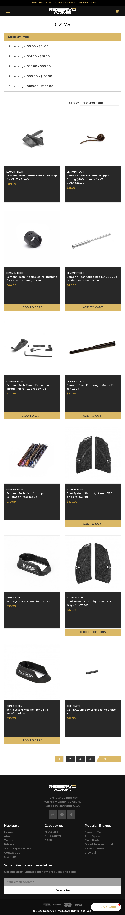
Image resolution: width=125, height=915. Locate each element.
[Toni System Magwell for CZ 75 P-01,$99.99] (32, 564)
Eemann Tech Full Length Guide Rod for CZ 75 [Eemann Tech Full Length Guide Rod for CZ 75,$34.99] (91, 387)
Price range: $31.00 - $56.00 (29, 56)
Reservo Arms (94, 848)
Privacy (9, 844)
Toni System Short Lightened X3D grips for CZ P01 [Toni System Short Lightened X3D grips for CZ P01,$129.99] (90, 495)
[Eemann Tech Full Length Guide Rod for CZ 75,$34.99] (93, 347)
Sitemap (10, 856)
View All (90, 852)
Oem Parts (92, 840)
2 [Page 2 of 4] (70, 759)
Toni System (93, 836)
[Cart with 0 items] (111, 10)
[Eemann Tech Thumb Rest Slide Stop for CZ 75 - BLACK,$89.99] (32, 138)
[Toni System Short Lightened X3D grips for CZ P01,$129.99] (93, 455)
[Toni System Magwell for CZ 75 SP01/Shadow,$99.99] (32, 672)
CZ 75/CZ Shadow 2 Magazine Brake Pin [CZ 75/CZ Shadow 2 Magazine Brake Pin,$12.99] (91, 711)
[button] (106, 907)
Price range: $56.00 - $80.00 (29, 66)
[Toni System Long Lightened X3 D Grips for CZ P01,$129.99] (93, 564)
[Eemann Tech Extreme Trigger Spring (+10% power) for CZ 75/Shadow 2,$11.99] (93, 138)
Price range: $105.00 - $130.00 (30, 86)
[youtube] (62, 814)
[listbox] (99, 103)
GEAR (48, 840)
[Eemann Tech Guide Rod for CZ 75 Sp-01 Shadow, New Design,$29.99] (93, 239)
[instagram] (52, 814)
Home (8, 832)
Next (107, 759)
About (8, 836)
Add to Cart (32, 307)
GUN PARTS (52, 836)
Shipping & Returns (18, 848)
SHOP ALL (51, 832)
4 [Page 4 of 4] (90, 759)
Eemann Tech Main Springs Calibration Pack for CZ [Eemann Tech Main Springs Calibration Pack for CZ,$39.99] (25, 495)
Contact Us (12, 852)
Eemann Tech (94, 832)
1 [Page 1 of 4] (59, 759)
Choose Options (93, 632)
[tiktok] (71, 814)
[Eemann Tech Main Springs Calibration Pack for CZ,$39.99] (32, 455)
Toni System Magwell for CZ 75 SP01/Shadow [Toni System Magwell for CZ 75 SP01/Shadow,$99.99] (27, 711)
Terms (8, 840)
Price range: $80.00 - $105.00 (30, 76)
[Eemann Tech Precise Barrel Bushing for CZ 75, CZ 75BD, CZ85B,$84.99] (32, 239)
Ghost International (99, 844)
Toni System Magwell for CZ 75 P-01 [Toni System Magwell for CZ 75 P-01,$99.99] (30, 601)
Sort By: (74, 102)
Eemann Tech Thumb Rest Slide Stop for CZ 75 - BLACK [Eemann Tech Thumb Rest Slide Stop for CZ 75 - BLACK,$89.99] (31, 177)
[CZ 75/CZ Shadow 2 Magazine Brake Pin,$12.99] (93, 672)
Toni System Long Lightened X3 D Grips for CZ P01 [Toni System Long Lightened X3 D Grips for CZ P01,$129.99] (89, 603)
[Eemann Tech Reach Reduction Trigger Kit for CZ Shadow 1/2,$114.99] (32, 347)
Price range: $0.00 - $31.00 (28, 46)
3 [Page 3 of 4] (80, 759)
